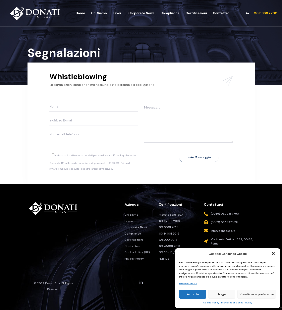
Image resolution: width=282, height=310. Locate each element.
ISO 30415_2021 (170, 252)
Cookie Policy (211, 302)
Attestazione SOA (171, 214)
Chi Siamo (131, 214)
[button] (273, 253)
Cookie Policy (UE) (137, 252)
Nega (222, 294)
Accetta (193, 294)
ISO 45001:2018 (169, 246)
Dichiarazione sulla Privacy (236, 302)
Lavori (129, 221)
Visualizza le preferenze (257, 294)
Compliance (133, 233)
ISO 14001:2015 (169, 233)
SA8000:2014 (168, 240)
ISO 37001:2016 (169, 221)
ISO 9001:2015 (168, 227)
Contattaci (132, 246)
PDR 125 (164, 258)
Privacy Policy (134, 258)
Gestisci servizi (188, 283)
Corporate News (136, 227)
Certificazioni (134, 240)
